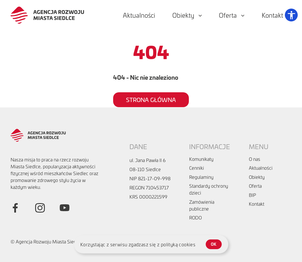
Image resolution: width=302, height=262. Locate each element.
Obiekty (257, 177)
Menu (258, 146)
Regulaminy (201, 177)
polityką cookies (178, 244)
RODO (195, 217)
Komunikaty (201, 159)
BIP (252, 195)
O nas (254, 159)
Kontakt (256, 204)
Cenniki (196, 168)
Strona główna (151, 99)
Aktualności (261, 168)
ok (213, 244)
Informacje (209, 146)
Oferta (255, 186)
